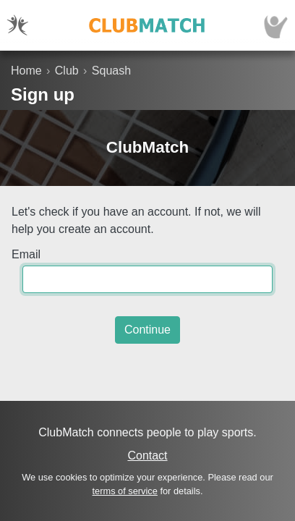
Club (67, 70)
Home (26, 70)
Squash (111, 70)
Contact (147, 455)
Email (26, 254)
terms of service (125, 491)
